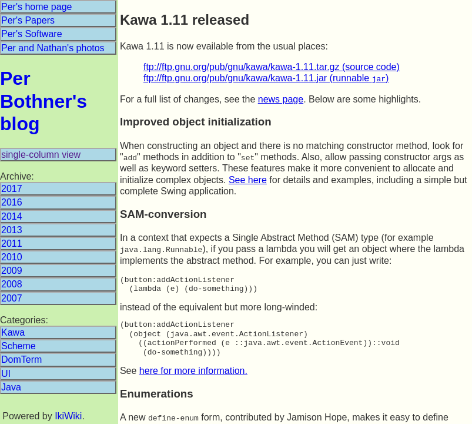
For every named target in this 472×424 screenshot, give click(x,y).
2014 (11, 216)
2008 (11, 284)
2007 (11, 298)
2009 (11, 271)
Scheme (18, 346)
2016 (11, 202)
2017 (11, 189)
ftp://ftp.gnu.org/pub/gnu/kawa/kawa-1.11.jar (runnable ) (266, 78)
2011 (11, 243)
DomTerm (21, 360)
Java (11, 387)
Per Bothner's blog (43, 101)
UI (6, 374)
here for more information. (193, 370)
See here (248, 179)
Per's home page (36, 7)
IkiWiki (68, 416)
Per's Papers (28, 20)
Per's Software (31, 34)
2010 (11, 257)
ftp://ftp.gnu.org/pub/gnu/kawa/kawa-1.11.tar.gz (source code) (271, 67)
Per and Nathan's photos (53, 48)
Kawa (13, 332)
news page (280, 99)
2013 (11, 230)
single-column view (41, 155)
